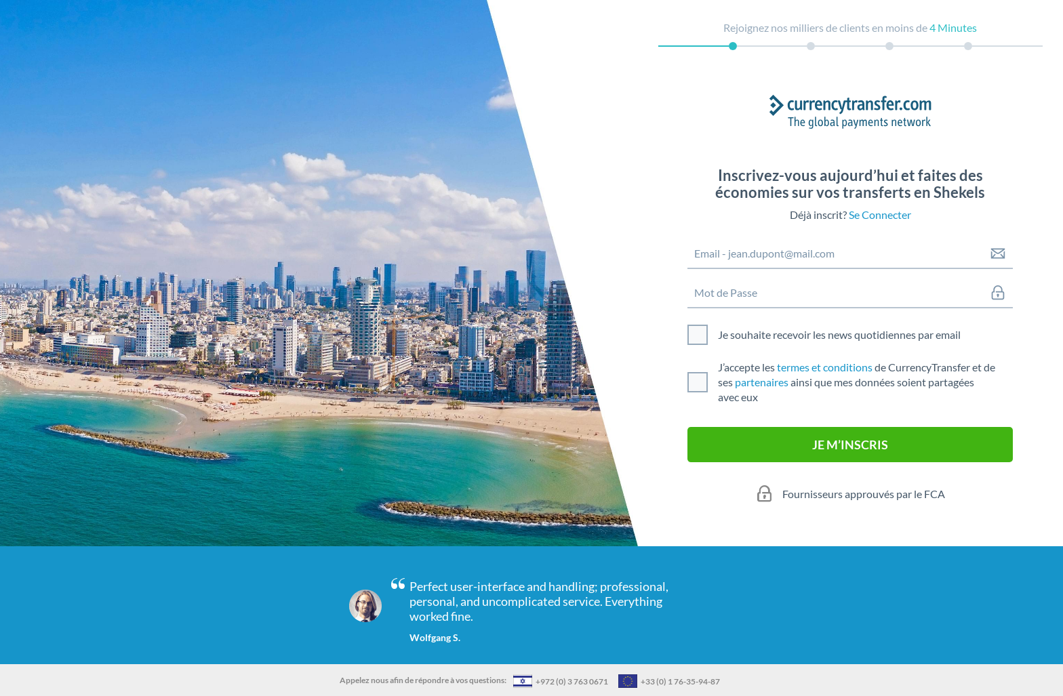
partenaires (761, 381)
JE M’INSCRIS (850, 444)
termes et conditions (825, 367)
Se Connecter (880, 214)
